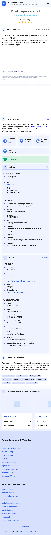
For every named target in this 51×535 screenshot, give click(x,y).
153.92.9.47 (11, 184)
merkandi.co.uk (8, 489)
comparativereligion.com (12, 448)
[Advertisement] (25, 52)
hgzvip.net (6, 466)
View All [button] (46, 119)
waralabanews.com (10, 469)
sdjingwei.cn (7, 459)
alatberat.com (10, 416)
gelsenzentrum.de (9, 462)
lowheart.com (7, 473)
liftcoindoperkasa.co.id (39, 127)
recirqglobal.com (9, 500)
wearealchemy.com (10, 496)
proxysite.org (7, 452)
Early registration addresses (17, 179)
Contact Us (25, 526)
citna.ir (4, 445)
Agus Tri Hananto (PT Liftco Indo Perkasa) (22, 281)
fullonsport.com (8, 455)
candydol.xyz (7, 510)
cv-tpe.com (42, 416)
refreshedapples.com (10, 520)
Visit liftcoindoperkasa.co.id (25, 15)
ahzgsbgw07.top (8, 476)
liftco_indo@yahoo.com (15, 292)
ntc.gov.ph (6, 517)
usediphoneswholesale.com (13, 506)
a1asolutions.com (9, 513)
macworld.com (8, 493)
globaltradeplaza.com (11, 503)
